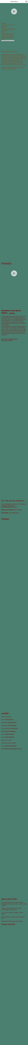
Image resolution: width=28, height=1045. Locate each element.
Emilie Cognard (17, 509)
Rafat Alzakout (13, 507)
